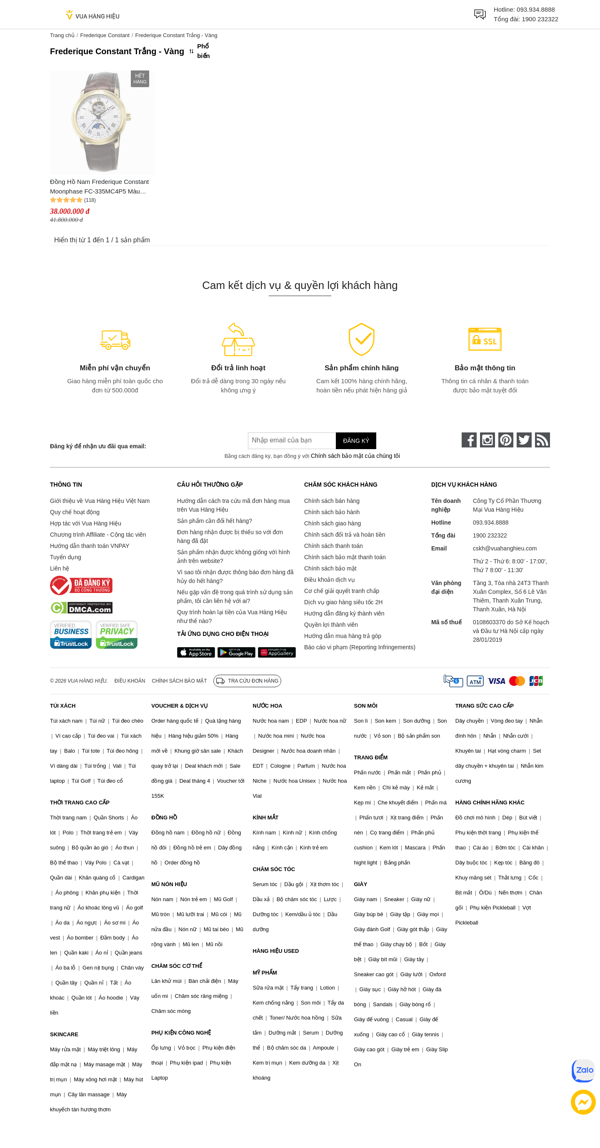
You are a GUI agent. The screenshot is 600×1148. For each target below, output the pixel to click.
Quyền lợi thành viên (331, 624)
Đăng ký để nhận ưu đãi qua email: (98, 446)
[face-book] (469, 439)
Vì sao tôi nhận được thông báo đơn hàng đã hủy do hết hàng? (235, 576)
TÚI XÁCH (62, 706)
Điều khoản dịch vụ (329, 579)
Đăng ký (356, 440)
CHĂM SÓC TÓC (273, 869)
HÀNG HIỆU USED (275, 951)
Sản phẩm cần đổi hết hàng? (214, 520)
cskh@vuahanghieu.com (505, 548)
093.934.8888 (536, 9)
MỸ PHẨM (264, 973)
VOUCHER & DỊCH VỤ (179, 706)
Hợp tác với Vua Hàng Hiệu (85, 523)
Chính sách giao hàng (332, 523)
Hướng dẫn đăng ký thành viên (344, 613)
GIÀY (361, 884)
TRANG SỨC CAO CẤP (484, 706)
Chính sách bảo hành (332, 512)
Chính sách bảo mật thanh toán (345, 557)
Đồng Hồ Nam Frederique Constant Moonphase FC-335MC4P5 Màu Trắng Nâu (99, 187)
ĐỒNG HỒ (164, 817)
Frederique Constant (105, 35)
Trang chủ (62, 35)
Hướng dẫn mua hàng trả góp (342, 636)
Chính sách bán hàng (332, 500)
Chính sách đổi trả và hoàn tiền (344, 534)
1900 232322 (540, 19)
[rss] (542, 439)
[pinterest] (505, 439)
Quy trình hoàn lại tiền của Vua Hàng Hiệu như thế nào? (232, 616)
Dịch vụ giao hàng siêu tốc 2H (343, 602)
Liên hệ (59, 568)
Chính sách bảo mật (330, 568)
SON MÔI (366, 706)
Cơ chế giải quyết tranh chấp (341, 591)
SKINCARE (64, 1034)
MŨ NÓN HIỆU (169, 884)
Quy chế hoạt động (75, 512)
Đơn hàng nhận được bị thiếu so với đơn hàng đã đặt (230, 536)
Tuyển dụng (65, 557)
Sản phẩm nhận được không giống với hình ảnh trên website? (233, 556)
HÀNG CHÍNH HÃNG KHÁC (490, 802)
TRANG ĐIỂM (371, 757)
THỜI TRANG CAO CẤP (80, 802)
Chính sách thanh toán (333, 546)
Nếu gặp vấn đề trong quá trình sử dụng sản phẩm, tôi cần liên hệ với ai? (234, 596)
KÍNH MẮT (265, 817)
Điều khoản (130, 681)
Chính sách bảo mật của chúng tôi (355, 455)
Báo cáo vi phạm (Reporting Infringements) (359, 647)
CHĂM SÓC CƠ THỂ (176, 966)
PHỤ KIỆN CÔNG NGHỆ (181, 1033)
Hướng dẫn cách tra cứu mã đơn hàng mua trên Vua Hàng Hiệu (233, 505)
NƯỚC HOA (267, 706)
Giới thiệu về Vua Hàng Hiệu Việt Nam (100, 500)
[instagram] (487, 439)
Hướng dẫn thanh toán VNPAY (89, 546)
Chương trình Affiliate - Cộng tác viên (98, 534)
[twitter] (524, 439)
